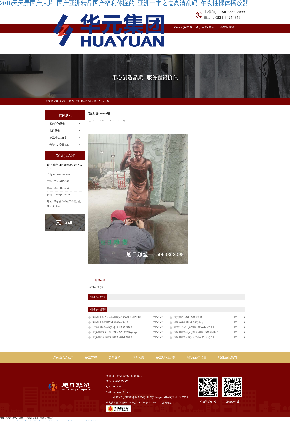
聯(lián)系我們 (227, 45)
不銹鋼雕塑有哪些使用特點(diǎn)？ (110, 322)
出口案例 (205, 37)
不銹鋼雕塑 (227, 29)
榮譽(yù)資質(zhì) (59, 144)
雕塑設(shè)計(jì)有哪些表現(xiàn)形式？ (194, 327)
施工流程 (91, 357)
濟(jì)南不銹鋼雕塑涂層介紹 (188, 317)
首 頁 (71, 101)
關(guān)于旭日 (205, 45)
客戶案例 (115, 357)
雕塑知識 (227, 37)
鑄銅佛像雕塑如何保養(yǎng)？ (188, 322)
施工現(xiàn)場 (183, 45)
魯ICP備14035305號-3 (126, 402)
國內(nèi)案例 (183, 37)
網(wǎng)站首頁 (183, 29)
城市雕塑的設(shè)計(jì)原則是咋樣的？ (112, 327)
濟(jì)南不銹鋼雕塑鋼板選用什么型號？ (112, 337)
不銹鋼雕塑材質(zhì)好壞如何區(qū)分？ (194, 337)
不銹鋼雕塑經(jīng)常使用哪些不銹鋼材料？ (196, 332)
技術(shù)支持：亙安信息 (176, 397)
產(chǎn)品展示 (205, 29)
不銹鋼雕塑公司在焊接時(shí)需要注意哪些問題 (116, 317)
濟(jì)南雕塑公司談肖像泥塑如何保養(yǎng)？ (114, 332)
